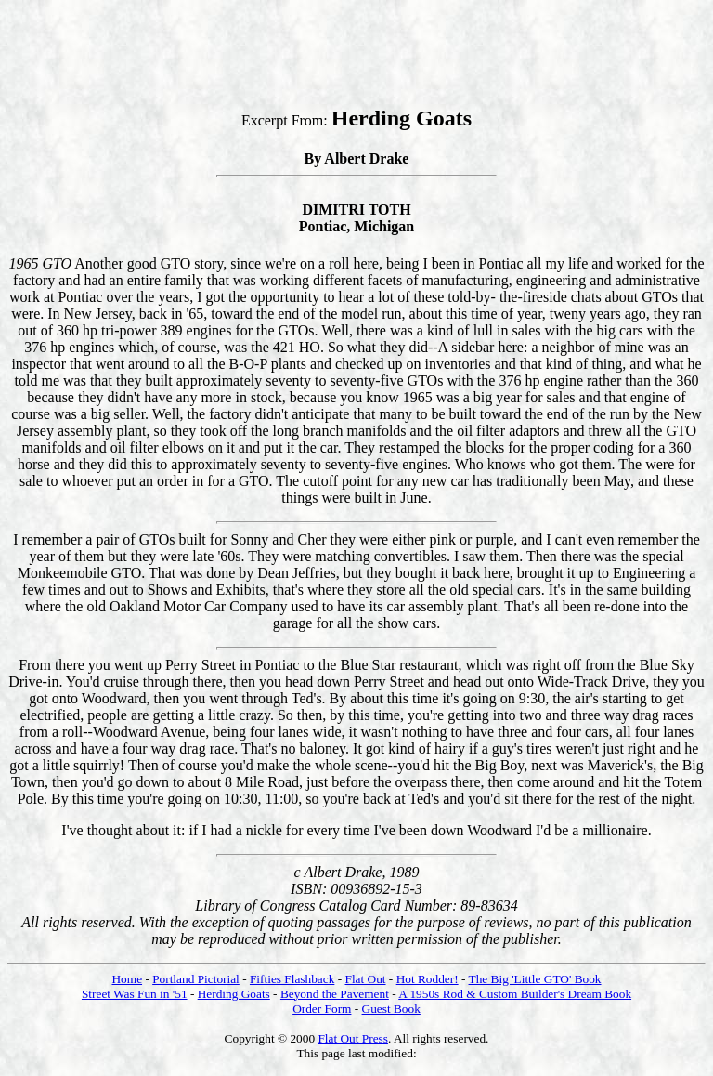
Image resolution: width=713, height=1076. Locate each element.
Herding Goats (234, 994)
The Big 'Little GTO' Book (535, 979)
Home (126, 979)
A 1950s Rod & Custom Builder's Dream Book (514, 994)
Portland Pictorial (196, 979)
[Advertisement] (345, 49)
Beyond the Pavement (334, 994)
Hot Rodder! (427, 979)
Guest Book (391, 1009)
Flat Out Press (353, 1038)
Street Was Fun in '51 (135, 994)
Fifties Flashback (292, 979)
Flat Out (364, 979)
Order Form (321, 1009)
